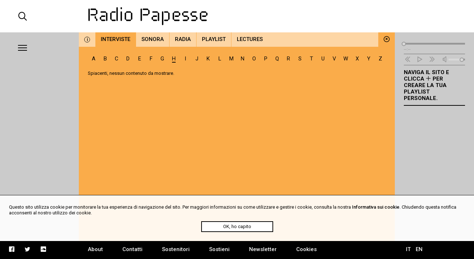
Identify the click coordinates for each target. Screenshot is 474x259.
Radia (183, 39)
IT (408, 249)
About (95, 249)
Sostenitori (176, 249)
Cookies (306, 249)
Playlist (214, 39)
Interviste (115, 39)
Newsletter (263, 249)
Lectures (250, 39)
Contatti (132, 249)
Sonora (152, 39)
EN (419, 249)
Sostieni (219, 249)
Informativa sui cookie (375, 207)
